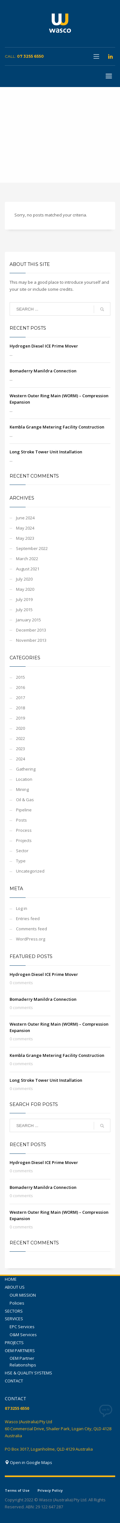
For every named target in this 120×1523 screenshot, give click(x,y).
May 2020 (25, 589)
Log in (21, 908)
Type (21, 861)
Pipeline (24, 810)
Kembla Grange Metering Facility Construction (57, 427)
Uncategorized (30, 871)
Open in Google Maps (28, 1462)
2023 (20, 748)
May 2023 (25, 538)
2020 (20, 728)
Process (24, 830)
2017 (20, 697)
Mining (22, 789)
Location (24, 779)
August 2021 (27, 569)
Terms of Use (17, 1490)
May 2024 (25, 528)
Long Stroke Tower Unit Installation (46, 452)
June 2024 (25, 518)
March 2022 (27, 558)
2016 (20, 687)
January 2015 (28, 620)
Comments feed (31, 929)
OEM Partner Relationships (23, 1361)
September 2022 (32, 548)
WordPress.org (30, 939)
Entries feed (28, 918)
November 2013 (31, 640)
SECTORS (14, 1311)
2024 (20, 759)
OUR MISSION (23, 1295)
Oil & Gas (25, 799)
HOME (11, 1279)
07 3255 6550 (30, 56)
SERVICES (14, 1319)
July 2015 (24, 609)
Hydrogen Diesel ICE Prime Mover (44, 346)
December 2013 (31, 630)
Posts (21, 820)
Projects (24, 840)
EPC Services (22, 1326)
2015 (20, 677)
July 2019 (24, 599)
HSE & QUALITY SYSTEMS (28, 1373)
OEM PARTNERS (20, 1350)
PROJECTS (14, 1342)
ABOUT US (15, 1287)
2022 (20, 738)
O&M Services (23, 1334)
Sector (22, 850)
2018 (20, 708)
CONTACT (14, 1381)
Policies (17, 1303)
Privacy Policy (50, 1490)
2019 (20, 718)
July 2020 (24, 579)
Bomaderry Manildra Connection (43, 371)
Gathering (26, 769)
